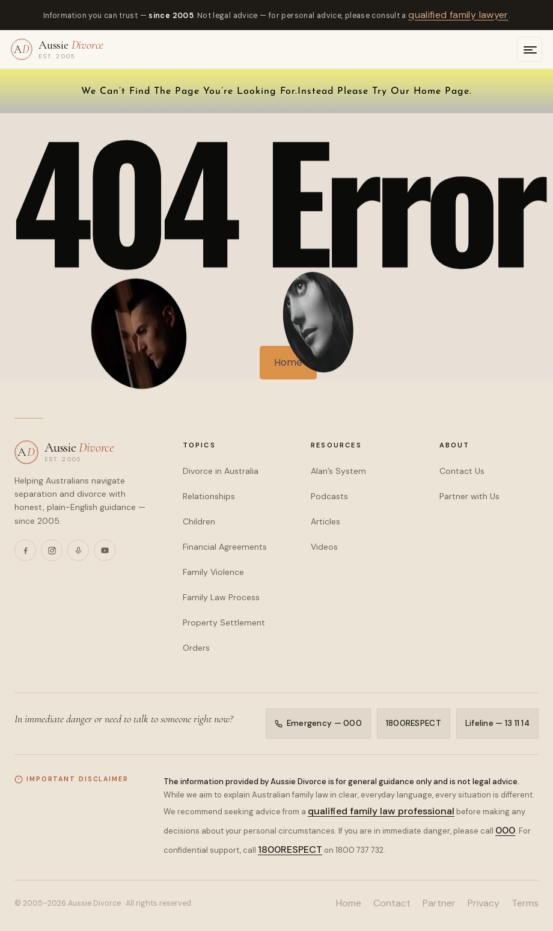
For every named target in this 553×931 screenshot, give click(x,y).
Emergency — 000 (318, 723)
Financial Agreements (225, 546)
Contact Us (461, 471)
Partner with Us (469, 496)
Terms (525, 903)
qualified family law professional (381, 811)
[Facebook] (25, 550)
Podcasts (329, 496)
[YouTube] (104, 550)
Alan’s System (338, 471)
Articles (325, 521)
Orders (196, 647)
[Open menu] (529, 49)
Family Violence (213, 572)
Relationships (209, 496)
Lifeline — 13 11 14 (497, 723)
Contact (392, 903)
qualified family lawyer (458, 14)
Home (348, 903)
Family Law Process (221, 597)
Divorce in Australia (220, 471)
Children (199, 521)
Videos (324, 546)
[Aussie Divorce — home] (57, 49)
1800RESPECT (413, 723)
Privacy (484, 903)
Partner (439, 903)
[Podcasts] (78, 550)
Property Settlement (224, 622)
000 (505, 830)
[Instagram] (52, 550)
